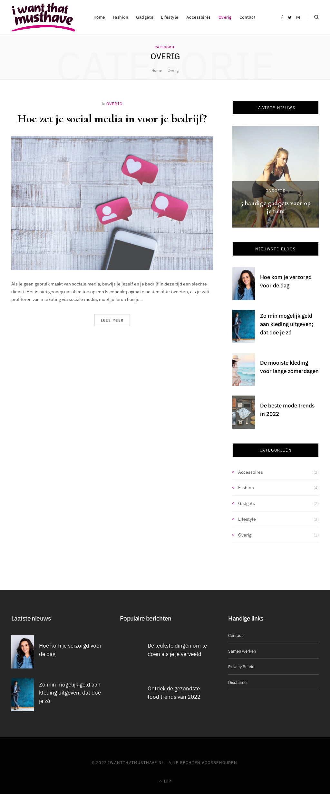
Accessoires (198, 17)
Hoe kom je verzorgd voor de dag (286, 281)
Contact (247, 17)
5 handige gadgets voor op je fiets (276, 207)
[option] (275, 176)
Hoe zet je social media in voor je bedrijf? (112, 119)
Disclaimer (238, 682)
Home (99, 17)
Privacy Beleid (241, 666)
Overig (225, 17)
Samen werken (242, 651)
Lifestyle (170, 17)
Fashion (121, 17)
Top (165, 780)
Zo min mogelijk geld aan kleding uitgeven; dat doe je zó (286, 324)
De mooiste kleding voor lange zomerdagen (289, 367)
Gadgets (144, 17)
